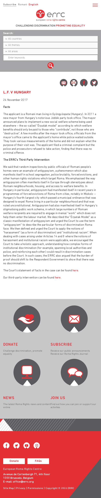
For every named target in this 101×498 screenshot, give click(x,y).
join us (58, 398)
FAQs (38, 461)
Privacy (20, 488)
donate (10, 345)
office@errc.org (23, 481)
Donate (14, 461)
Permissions (35, 488)
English (33, 4)
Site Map (8, 488)
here (75, 270)
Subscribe (9, 4)
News (8, 398)
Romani (22, 4)
